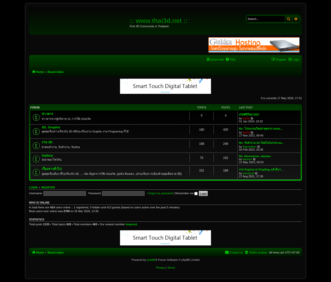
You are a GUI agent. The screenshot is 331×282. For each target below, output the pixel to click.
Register (48, 187)
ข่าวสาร (47, 114)
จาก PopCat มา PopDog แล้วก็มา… (261, 169)
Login (33, 187)
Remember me (186, 193)
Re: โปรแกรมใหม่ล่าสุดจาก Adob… (261, 128)
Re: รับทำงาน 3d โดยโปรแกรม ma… (262, 142)
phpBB (151, 259)
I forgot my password (160, 193)
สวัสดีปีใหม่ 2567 (249, 114)
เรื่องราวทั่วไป (51, 169)
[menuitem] (230, 60)
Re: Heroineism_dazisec (255, 156)
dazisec (247, 159)
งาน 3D (47, 142)
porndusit (248, 173)
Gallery (47, 155)
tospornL (132, 224)
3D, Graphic (51, 127)
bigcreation (249, 146)
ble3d (246, 118)
